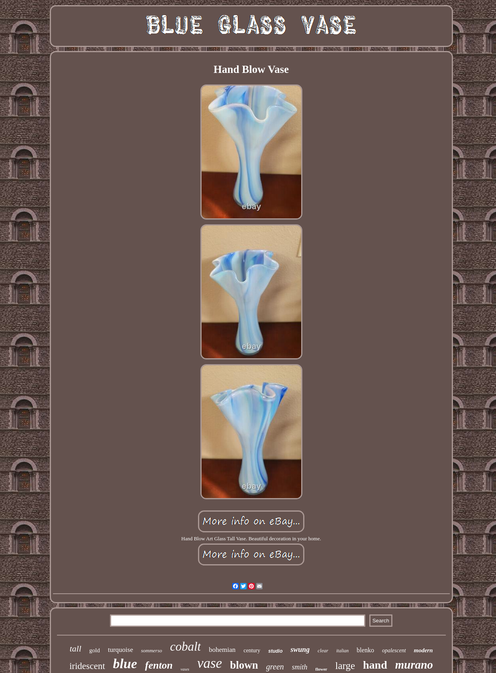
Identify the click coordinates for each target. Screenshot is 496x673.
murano (414, 664)
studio (275, 651)
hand (375, 665)
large (345, 665)
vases (184, 669)
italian (342, 650)
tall (75, 648)
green (275, 666)
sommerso (151, 650)
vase (209, 663)
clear (323, 650)
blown (244, 665)
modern (423, 650)
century (251, 650)
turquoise (120, 649)
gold (94, 650)
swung (300, 649)
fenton (159, 665)
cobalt (185, 646)
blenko (365, 650)
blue (125, 663)
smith (300, 667)
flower (321, 669)
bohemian (222, 649)
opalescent (394, 650)
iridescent (87, 666)
